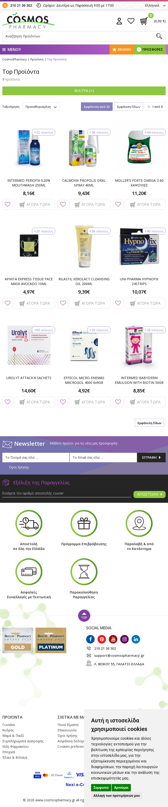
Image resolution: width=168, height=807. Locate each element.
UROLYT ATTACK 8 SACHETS (28, 378)
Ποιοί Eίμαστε (68, 724)
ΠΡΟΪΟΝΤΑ (12, 717)
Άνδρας (8, 730)
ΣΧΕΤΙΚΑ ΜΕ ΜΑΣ (72, 717)
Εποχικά (8, 752)
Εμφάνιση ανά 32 (97, 106)
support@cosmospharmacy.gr (119, 655)
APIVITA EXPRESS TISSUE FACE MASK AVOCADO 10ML (29, 281)
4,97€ (29, 292)
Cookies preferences (73, 746)
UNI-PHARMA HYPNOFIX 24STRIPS (139, 281)
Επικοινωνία (66, 730)
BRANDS (124, 49)
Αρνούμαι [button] (121, 787)
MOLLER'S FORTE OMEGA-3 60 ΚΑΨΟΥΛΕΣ (139, 182)
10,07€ (139, 292)
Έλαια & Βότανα (14, 757)
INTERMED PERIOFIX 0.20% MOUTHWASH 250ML (28, 182)
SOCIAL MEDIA (98, 627)
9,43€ (84, 193)
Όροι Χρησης (19, 467)
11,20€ (139, 193)
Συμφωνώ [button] (101, 787)
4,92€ (84, 390)
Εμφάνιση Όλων (128, 106)
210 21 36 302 (21, 5)
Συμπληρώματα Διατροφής (23, 741)
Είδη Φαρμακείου (15, 746)
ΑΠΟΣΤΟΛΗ (149, 494)
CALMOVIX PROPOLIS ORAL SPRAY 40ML (84, 182)
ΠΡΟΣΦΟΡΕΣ (152, 49)
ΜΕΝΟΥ (11, 49)
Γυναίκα (8, 724)
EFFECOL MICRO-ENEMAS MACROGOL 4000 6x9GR (84, 380)
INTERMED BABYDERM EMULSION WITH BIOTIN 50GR (139, 380)
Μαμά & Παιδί (13, 735)
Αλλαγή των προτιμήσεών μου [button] (116, 796)
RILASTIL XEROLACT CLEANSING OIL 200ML (84, 281)
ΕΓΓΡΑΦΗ (151, 457)
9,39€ (84, 292)
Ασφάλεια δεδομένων (74, 741)
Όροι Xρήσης (67, 735)
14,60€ (29, 390)
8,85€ (139, 390)
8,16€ (29, 193)
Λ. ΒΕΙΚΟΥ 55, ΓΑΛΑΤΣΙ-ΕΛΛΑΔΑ (119, 664)
